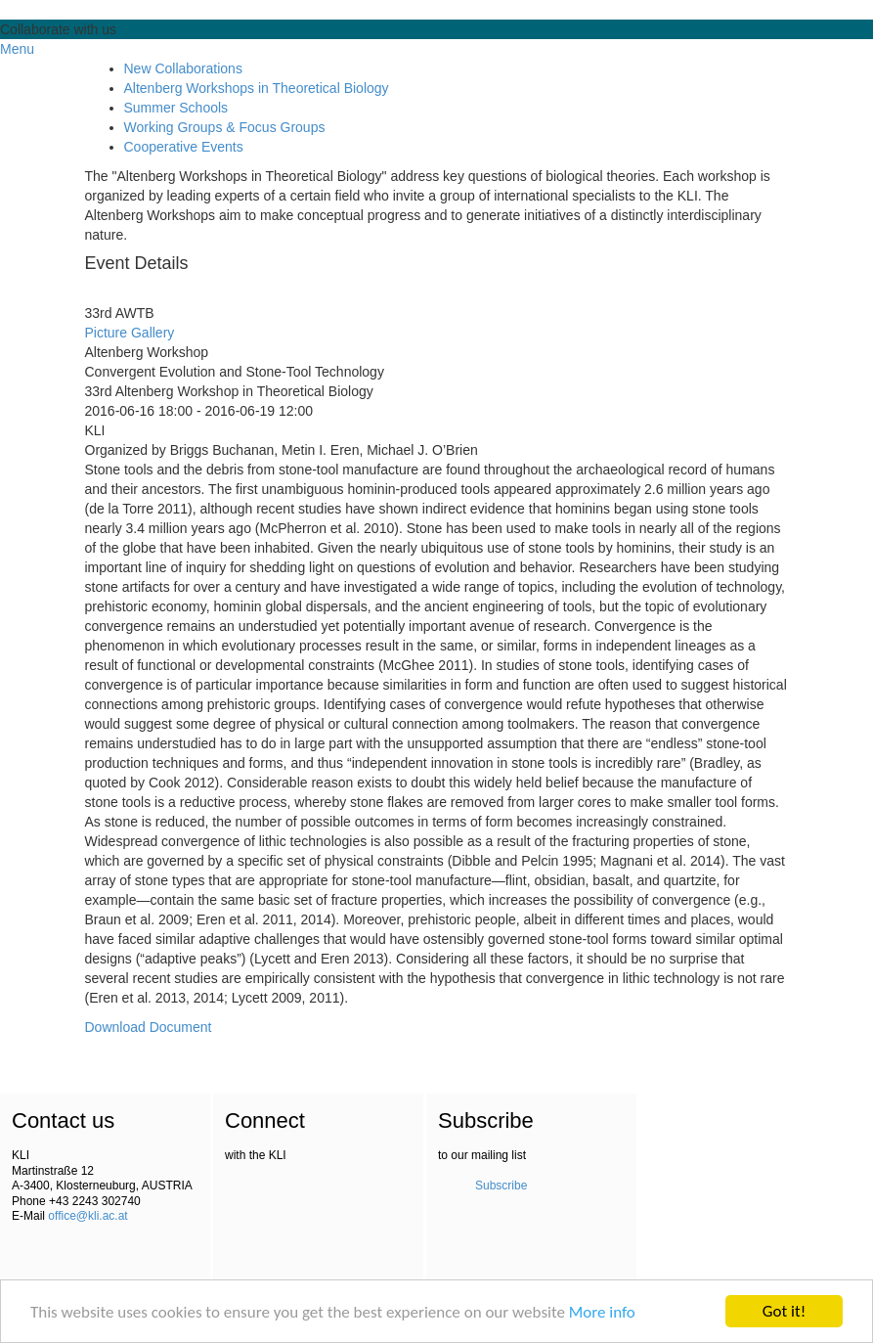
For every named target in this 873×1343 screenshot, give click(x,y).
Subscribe (501, 1185)
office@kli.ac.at (87, 1216)
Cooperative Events (183, 147)
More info (602, 1312)
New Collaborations (183, 68)
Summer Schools (176, 107)
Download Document (148, 1027)
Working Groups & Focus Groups (225, 127)
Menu (17, 49)
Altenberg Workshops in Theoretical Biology (256, 88)
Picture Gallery (130, 332)
